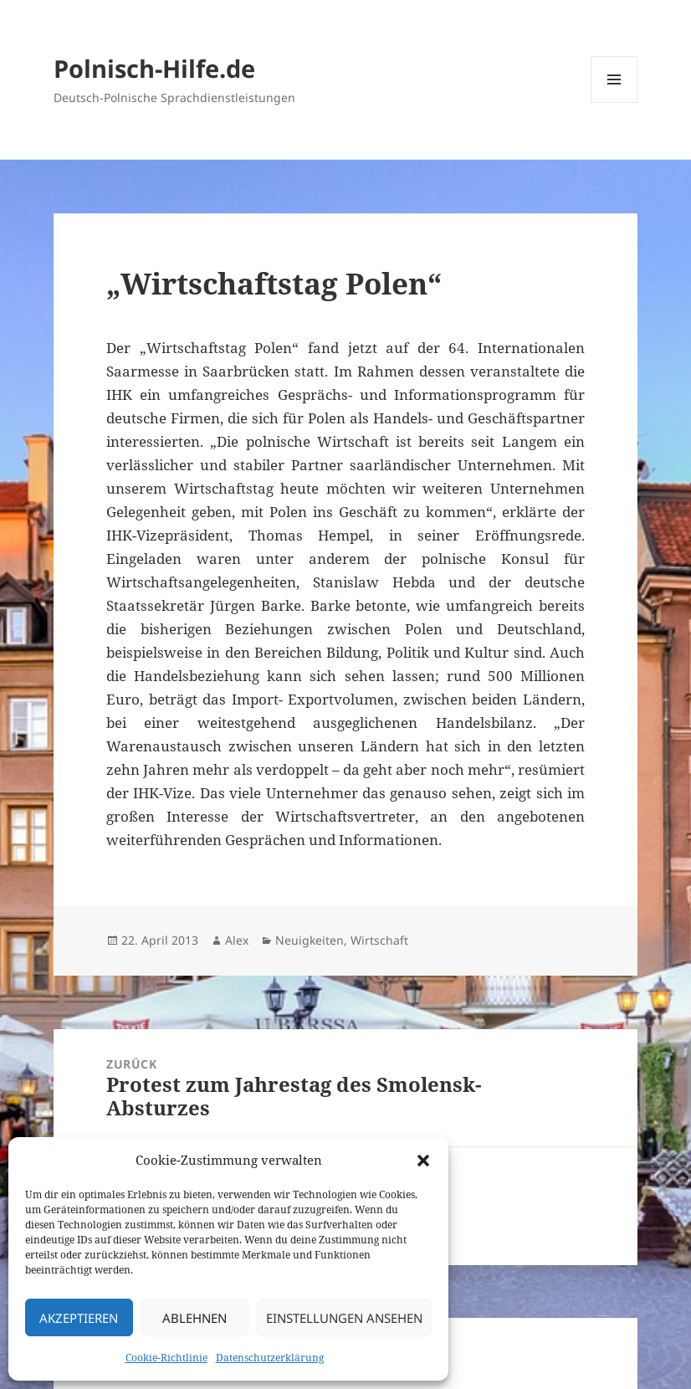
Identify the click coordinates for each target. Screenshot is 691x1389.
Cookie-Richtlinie (166, 1358)
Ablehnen (194, 1318)
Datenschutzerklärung (270, 1358)
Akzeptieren (78, 1318)
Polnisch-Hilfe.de (154, 68)
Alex (236, 940)
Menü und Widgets (614, 102)
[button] (423, 1160)
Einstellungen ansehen (344, 1318)
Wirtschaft (379, 940)
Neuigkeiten (309, 940)
